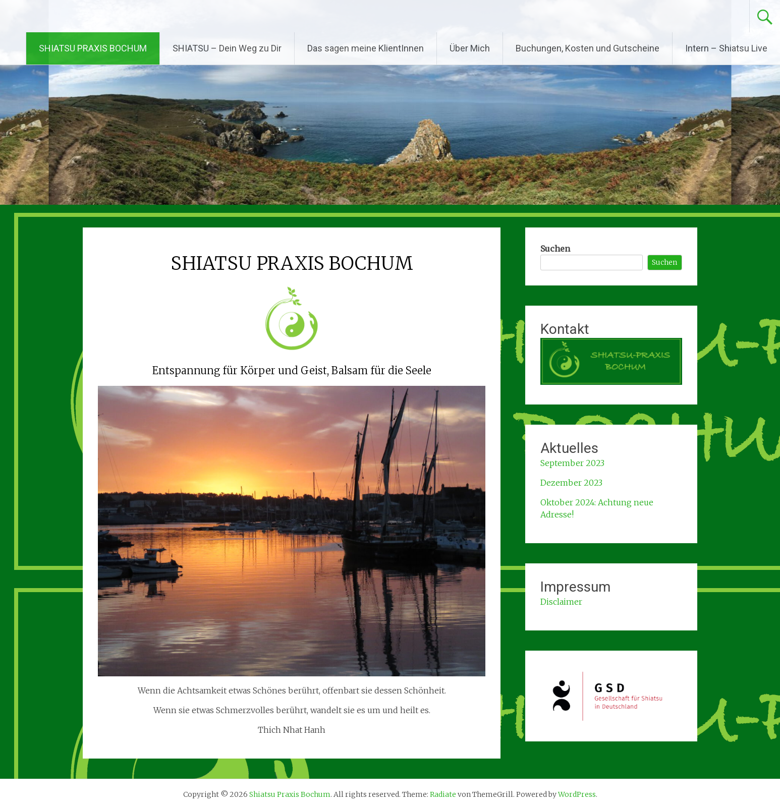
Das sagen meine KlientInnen (365, 48)
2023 (592, 483)
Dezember (561, 483)
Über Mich (470, 48)
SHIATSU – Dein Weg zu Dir (227, 48)
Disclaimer (561, 602)
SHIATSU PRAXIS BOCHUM (93, 48)
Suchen (555, 249)
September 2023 (572, 463)
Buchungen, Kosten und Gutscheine (587, 48)
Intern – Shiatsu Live (726, 48)
